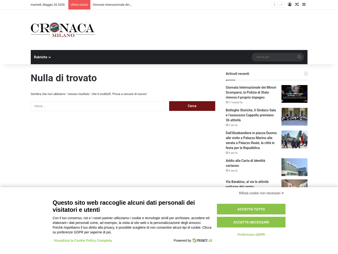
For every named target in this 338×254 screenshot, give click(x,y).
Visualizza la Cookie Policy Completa (83, 240)
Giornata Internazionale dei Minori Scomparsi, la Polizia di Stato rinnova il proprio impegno (251, 92)
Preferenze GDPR (251, 234)
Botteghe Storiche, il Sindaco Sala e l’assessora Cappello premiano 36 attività (251, 115)
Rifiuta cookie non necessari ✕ (261, 193)
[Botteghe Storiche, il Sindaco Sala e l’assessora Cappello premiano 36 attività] (294, 117)
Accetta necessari (251, 222)
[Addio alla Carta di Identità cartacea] (294, 167)
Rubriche (40, 57)
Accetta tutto (251, 209)
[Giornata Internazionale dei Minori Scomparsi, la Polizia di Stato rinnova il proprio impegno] (294, 94)
